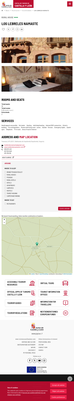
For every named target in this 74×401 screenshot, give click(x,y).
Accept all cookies (58, 385)
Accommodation (27, 10)
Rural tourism (16, 10)
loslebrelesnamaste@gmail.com (14, 145)
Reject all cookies (58, 391)
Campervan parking (12, 196)
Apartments (10, 185)
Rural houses (10, 175)
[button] (4, 219)
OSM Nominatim (67, 274)
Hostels (8, 191)
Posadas (9, 177)
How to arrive (7, 157)
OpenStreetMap (44, 274)
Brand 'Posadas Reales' (13, 172)
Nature (7, 10)
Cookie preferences (58, 397)
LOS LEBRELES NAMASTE (41, 10)
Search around (64, 208)
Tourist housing (11, 193)
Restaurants (10, 204)
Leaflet (31, 274)
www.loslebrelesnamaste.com (14, 147)
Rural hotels (10, 180)
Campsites (9, 188)
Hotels (8, 183)
